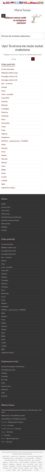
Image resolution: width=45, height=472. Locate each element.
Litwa (3, 166)
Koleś (3, 393)
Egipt (3, 184)
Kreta (3, 130)
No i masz (4, 379)
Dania (3, 173)
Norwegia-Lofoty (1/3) (9, 76)
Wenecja (4, 105)
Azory (3, 91)
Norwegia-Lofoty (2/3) (9, 80)
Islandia (4, 87)
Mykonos (4, 112)
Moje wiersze (5, 214)
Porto (3, 152)
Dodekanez (5, 137)
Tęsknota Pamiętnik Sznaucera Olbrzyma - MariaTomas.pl (19, 410)
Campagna (5, 109)
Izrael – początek (7, 94)
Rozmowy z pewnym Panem (10, 220)
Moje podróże (5, 223)
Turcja (3, 127)
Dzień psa (4, 389)
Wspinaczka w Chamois (15, 422)
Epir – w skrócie (6, 83)
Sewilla (3, 155)
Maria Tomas (22, 10)
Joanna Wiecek (6, 419)
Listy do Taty (5, 210)
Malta (3, 144)
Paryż (3, 119)
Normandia (5, 123)
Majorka (4, 134)
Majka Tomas (5, 415)
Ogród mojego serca (12, 438)
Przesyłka (4, 376)
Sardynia (4, 148)
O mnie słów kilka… (8, 69)
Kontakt (4, 230)
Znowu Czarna (6, 386)
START (3, 204)
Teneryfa (4, 159)
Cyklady (4, 180)
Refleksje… (4, 227)
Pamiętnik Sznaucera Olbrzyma (11, 217)
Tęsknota (4, 373)
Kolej (3, 383)
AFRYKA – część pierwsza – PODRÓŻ (14, 141)
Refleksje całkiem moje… (10, 73)
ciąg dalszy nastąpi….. (8, 187)
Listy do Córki (5, 207)
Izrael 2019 (5, 98)
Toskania (4, 101)
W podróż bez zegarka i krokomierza (12, 366)
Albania (4, 162)
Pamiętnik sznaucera (8, 458)
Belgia (3, 170)
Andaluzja (4, 116)
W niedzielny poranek (8, 370)
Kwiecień (4, 396)
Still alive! (10, 432)
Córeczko (10, 425)
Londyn (4, 177)
